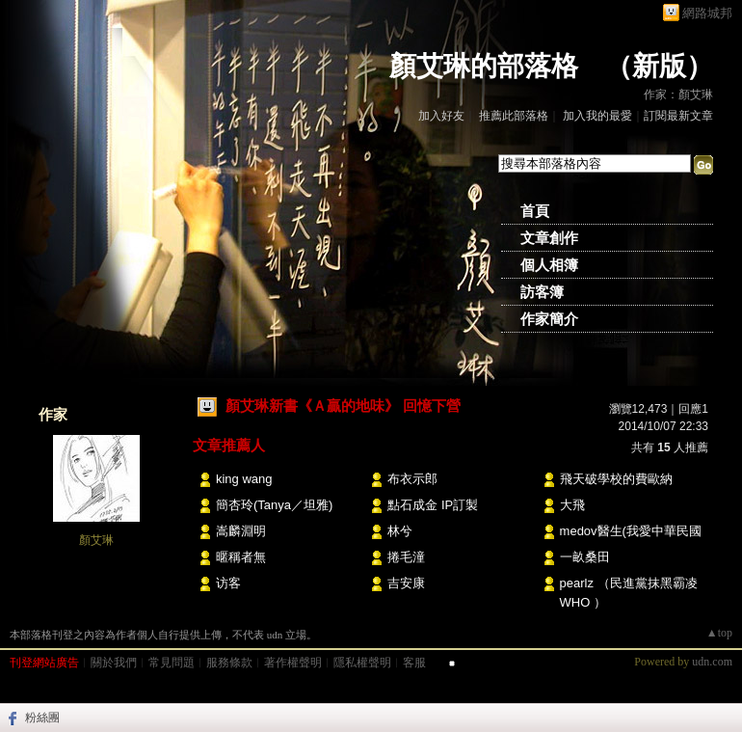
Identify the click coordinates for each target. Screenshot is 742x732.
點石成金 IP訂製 (432, 505)
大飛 (572, 505)
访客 (228, 583)
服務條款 (229, 662)
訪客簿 (542, 292)
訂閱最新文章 (678, 115)
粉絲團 (42, 717)
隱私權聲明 (362, 662)
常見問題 (171, 662)
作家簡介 (549, 319)
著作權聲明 (293, 662)
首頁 (534, 211)
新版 (659, 66)
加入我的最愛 (597, 115)
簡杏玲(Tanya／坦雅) (274, 505)
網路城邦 (707, 13)
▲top (719, 632)
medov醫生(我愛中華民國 (631, 531)
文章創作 (549, 238)
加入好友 (441, 115)
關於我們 (114, 662)
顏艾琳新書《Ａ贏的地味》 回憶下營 (343, 405)
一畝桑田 (585, 557)
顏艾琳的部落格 (483, 66)
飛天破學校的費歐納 (616, 479)
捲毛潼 (406, 557)
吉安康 (406, 583)
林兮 (399, 531)
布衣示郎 (412, 479)
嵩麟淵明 (241, 531)
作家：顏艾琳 (678, 94)
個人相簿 (549, 265)
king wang (244, 479)
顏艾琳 (96, 540)
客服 (414, 662)
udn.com (712, 661)
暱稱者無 (241, 557)
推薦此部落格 (513, 115)
